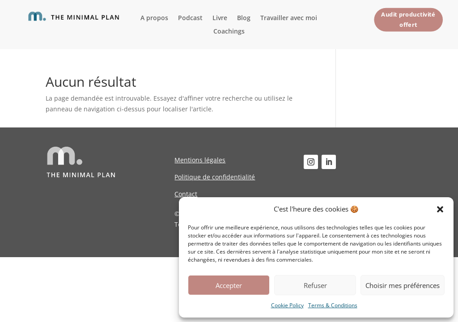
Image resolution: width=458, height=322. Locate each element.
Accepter (229, 285)
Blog (243, 18)
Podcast (190, 18)
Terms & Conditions (332, 305)
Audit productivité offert (408, 19)
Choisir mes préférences (402, 285)
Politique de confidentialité (214, 177)
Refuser (315, 285)
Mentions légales (199, 160)
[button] (440, 209)
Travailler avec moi (288, 18)
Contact (185, 194)
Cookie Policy (287, 305)
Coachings (229, 31)
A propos (154, 18)
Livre (219, 18)
